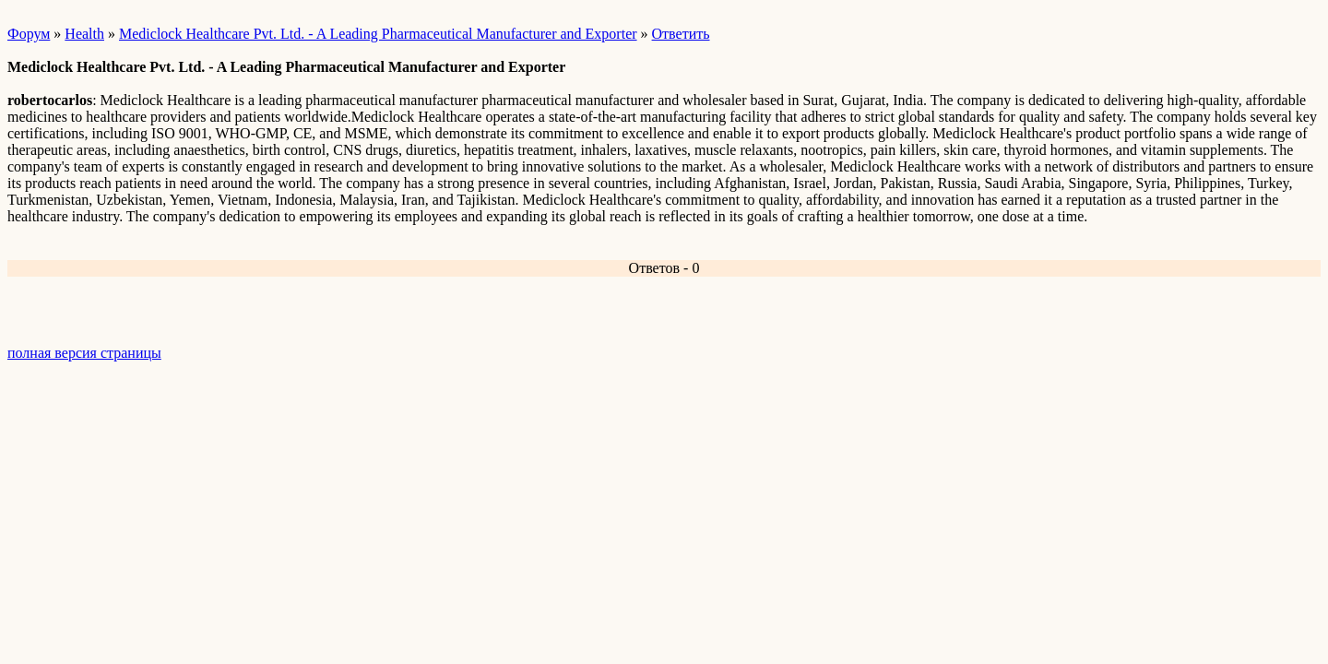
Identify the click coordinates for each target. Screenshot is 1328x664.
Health (84, 34)
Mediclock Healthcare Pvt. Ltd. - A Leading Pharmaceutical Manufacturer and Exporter (378, 34)
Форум (28, 34)
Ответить (681, 34)
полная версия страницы (84, 353)
